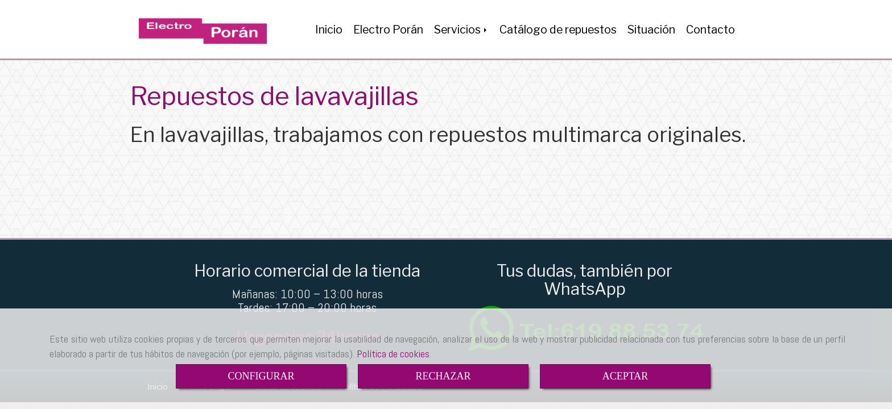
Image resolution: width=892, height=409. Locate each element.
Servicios (461, 29)
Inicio (328, 29)
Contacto (710, 29)
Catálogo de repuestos (558, 29)
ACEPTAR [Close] (625, 376)
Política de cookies (393, 353)
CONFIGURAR (261, 376)
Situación (651, 29)
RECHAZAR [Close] (442, 376)
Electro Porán (388, 29)
